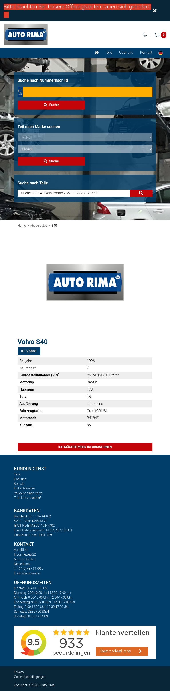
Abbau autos (38, 225)
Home (22, 225)
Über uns (126, 52)
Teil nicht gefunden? (27, 497)
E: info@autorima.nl (27, 573)
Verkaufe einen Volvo (28, 493)
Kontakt (146, 52)
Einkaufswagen (24, 488)
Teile (108, 52)
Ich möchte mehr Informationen (85, 447)
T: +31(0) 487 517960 (28, 568)
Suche (51, 105)
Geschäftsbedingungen (29, 677)
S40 (54, 225)
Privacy (19, 672)
